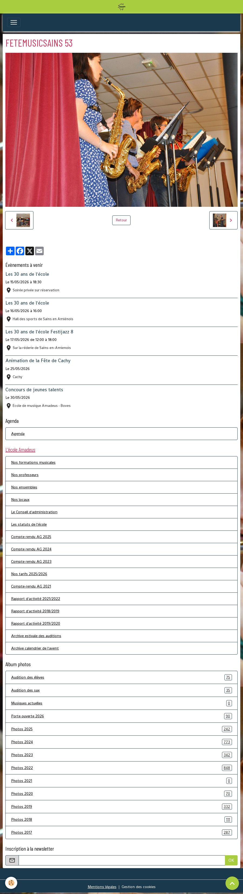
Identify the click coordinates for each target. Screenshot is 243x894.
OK (231, 860)
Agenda (18, 433)
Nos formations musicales (33, 462)
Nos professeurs (25, 474)
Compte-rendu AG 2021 (31, 586)
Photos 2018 (121, 819)
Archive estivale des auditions (36, 635)
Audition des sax (121, 690)
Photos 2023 (121, 755)
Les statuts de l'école (29, 524)
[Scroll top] (232, 883)
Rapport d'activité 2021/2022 (35, 598)
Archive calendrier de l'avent (35, 648)
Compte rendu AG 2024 (31, 549)
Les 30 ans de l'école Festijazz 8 (39, 332)
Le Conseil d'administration (34, 511)
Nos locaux (20, 499)
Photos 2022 (121, 768)
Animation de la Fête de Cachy (37, 361)
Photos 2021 (121, 781)
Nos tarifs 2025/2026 (29, 573)
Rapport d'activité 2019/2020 (35, 623)
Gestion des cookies (139, 886)
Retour (121, 220)
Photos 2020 (121, 794)
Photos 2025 (121, 729)
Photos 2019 (121, 807)
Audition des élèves (121, 677)
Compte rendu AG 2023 (31, 561)
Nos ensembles (24, 487)
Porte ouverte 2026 (121, 716)
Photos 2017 (121, 832)
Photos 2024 (121, 742)
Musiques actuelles (121, 703)
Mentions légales (102, 886)
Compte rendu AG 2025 (31, 536)
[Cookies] (11, 883)
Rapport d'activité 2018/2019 (35, 611)
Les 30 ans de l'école (27, 274)
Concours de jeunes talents (34, 390)
